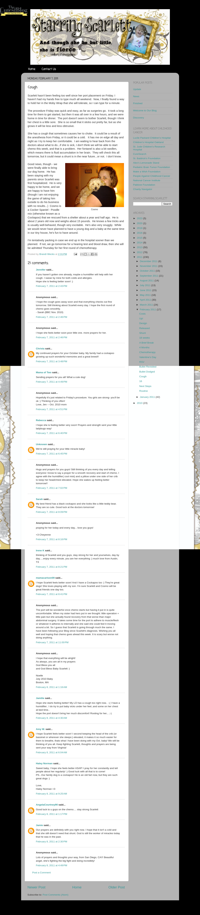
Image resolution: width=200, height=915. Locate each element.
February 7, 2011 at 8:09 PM (51, 512)
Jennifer (41, 269)
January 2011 (148, 397)
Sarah (39, 499)
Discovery (138, 117)
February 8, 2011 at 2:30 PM (51, 841)
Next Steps (145, 386)
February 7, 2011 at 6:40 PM (51, 433)
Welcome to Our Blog (145, 110)
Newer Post (37, 887)
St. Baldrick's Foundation (147, 158)
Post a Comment (41, 872)
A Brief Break (146, 342)
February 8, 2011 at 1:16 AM (51, 687)
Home (31, 69)
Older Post (116, 887)
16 (140, 381)
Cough (143, 376)
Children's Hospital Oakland (148, 142)
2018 (140, 228)
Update (137, 89)
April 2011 (146, 299)
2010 (140, 403)
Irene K (40, 550)
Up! (141, 318)
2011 (140, 257)
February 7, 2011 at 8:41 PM (51, 594)
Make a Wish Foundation (147, 171)
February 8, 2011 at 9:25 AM (51, 793)
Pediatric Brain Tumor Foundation (151, 167)
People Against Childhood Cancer (151, 176)
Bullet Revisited (147, 366)
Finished (138, 103)
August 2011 (147, 280)
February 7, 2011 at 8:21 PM (51, 566)
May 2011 (146, 295)
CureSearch (139, 154)
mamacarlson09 (45, 577)
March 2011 (147, 304)
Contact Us (49, 69)
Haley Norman (44, 763)
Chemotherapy (147, 352)
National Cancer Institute (146, 180)
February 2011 (148, 309)
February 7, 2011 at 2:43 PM (51, 286)
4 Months (144, 347)
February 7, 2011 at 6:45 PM (51, 453)
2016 (140, 232)
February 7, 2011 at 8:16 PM (51, 539)
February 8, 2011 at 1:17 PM (51, 814)
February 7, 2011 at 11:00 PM (52, 642)
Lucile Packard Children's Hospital (152, 137)
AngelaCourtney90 (47, 804)
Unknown (41, 444)
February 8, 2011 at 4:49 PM (51, 865)
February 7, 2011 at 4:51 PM (51, 409)
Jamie (39, 825)
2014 (140, 242)
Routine (143, 391)
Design (143, 323)
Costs (142, 313)
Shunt (142, 333)
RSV (141, 362)
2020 (140, 223)
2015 (140, 237)
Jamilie (40, 698)
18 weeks (144, 337)
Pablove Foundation (144, 184)
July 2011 (145, 285)
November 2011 (149, 266)
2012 (140, 252)
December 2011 (149, 261)
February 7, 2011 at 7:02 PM (51, 488)
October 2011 (148, 270)
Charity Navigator (142, 189)
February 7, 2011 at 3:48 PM (51, 361)
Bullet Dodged (147, 371)
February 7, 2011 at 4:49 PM (51, 381)
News (136, 96)
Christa (40, 348)
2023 (140, 218)
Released (144, 328)
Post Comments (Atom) (55, 894)
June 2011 (146, 290)
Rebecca (41, 420)
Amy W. (40, 729)
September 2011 (149, 275)
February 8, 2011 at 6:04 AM (51, 752)
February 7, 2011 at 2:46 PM (51, 317)
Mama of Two (44, 372)
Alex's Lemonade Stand (146, 162)
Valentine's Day (147, 357)
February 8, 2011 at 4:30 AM (51, 718)
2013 (140, 247)
